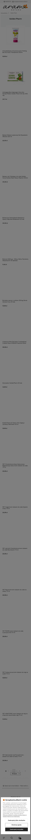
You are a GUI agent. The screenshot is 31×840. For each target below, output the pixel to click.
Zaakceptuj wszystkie (16, 829)
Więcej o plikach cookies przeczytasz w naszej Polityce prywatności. (15, 815)
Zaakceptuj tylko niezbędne (16, 820)
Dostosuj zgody (16, 825)
